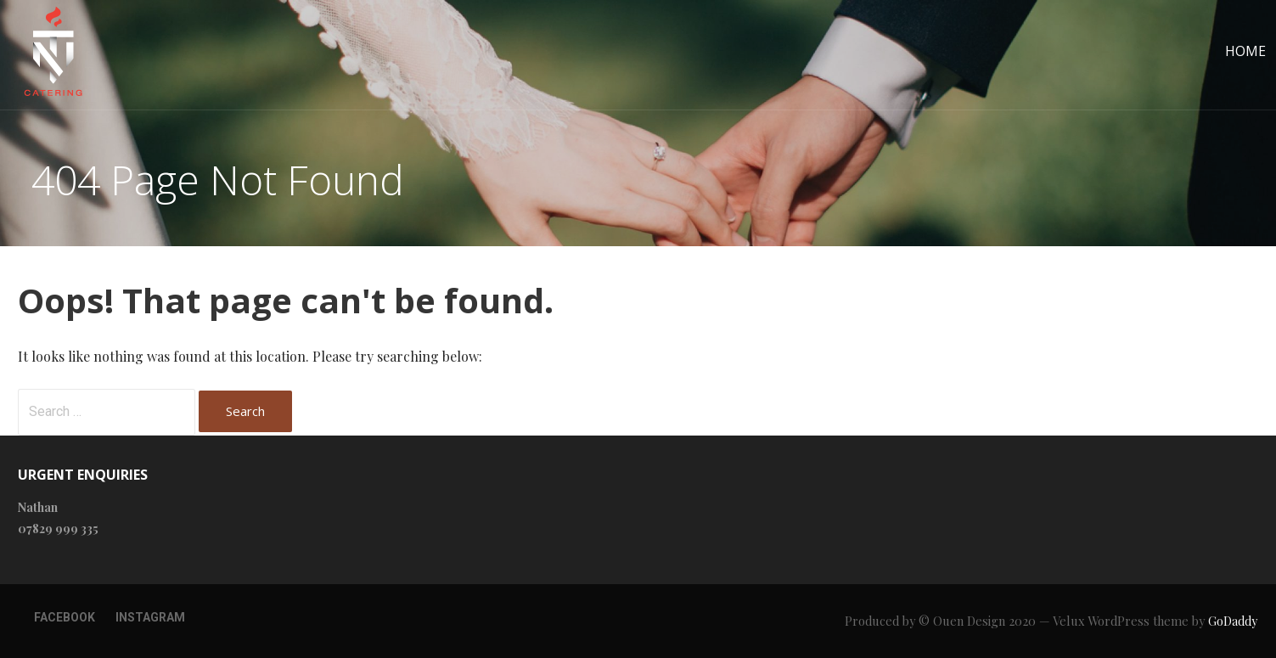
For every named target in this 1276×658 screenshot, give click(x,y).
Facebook (64, 617)
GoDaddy (1232, 621)
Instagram (150, 617)
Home (1245, 51)
